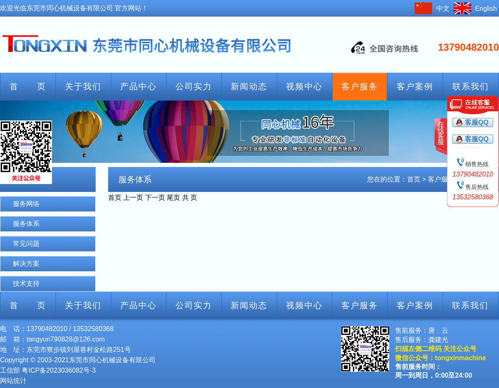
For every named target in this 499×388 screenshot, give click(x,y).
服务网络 (26, 203)
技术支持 (26, 283)
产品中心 (138, 86)
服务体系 (26, 223)
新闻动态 (249, 86)
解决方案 (26, 263)
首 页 (28, 86)
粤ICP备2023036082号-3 (59, 370)
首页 (413, 179)
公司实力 (193, 86)
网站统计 (13, 380)
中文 (443, 8)
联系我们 (470, 86)
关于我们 (83, 86)
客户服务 (359, 86)
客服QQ (477, 122)
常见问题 (26, 243)
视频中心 (304, 86)
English (486, 8)
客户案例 (415, 86)
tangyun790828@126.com (66, 339)
